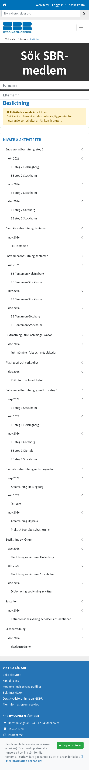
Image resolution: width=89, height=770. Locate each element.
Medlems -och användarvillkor (22, 686)
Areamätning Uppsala (24, 521)
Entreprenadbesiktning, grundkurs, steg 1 (32, 390)
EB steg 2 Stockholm (24, 175)
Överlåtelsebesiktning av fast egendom (30, 469)
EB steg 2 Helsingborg (25, 167)
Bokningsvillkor (13, 692)
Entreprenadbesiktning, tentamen (27, 256)
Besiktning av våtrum (19, 539)
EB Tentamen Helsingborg (27, 273)
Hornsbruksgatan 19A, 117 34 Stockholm (33, 723)
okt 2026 (13, 158)
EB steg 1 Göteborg (23, 442)
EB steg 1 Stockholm (24, 407)
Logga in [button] (58, 4)
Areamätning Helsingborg (27, 486)
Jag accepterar (70, 745)
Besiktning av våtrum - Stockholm (32, 574)
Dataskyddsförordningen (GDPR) (23, 698)
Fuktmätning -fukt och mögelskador (33, 352)
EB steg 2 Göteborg (23, 209)
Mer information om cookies (21, 704)
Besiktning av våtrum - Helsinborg (32, 557)
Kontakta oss (11, 680)
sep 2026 (14, 399)
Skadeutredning (16, 629)
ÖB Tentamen (19, 246)
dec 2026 (14, 201)
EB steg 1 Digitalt (22, 450)
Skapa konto (77, 4)
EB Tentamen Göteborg (25, 316)
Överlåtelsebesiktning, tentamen (26, 228)
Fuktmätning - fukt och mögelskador (29, 335)
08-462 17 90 (16, 729)
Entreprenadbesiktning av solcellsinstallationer (41, 619)
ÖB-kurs (16, 503)
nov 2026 (14, 184)
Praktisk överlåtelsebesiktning (30, 529)
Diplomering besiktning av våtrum (32, 591)
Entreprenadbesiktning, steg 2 (25, 149)
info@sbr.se (15, 734)
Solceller (11, 601)
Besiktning (34, 39)
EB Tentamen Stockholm (26, 282)
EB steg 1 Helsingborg (25, 424)
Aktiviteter (42, 4)
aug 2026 (14, 548)
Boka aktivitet (12, 674)
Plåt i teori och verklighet (22, 362)
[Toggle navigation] (81, 27)
